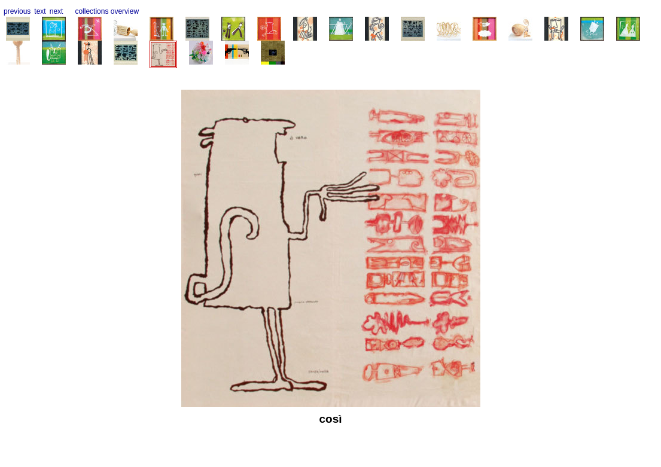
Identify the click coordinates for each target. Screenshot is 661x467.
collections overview (107, 11)
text (39, 11)
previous (17, 11)
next (56, 11)
